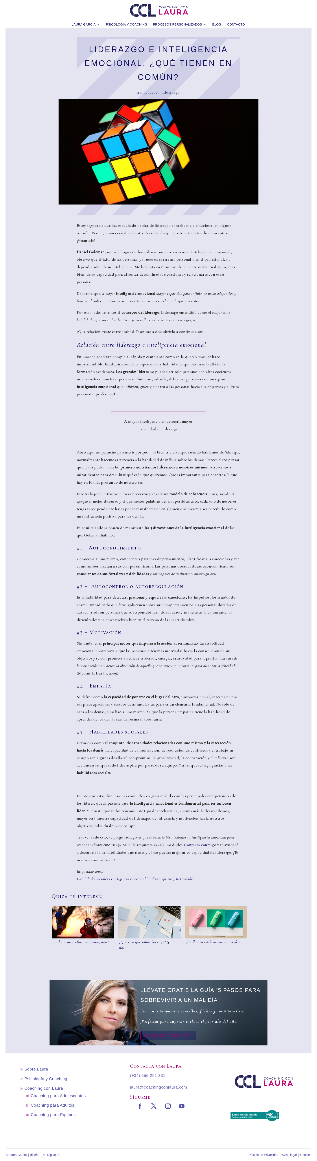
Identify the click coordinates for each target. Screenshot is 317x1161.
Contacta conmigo (200, 844)
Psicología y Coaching (126, 21)
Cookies (305, 1155)
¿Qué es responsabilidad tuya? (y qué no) (147, 945)
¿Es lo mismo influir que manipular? (81, 942)
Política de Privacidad (263, 1155)
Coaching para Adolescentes (58, 1095)
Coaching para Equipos (53, 1114)
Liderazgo (171, 92)
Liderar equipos (160, 878)
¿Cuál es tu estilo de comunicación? (213, 942)
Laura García (84, 21)
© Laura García (16, 1155)
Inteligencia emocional (128, 878)
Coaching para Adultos (52, 1105)
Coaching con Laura (43, 1088)
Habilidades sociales (92, 878)
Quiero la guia (164, 1035)
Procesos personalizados (177, 21)
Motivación (184, 878)
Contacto (236, 21)
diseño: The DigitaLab (45, 1155)
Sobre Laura (36, 1069)
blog (216, 21)
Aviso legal (289, 1155)
